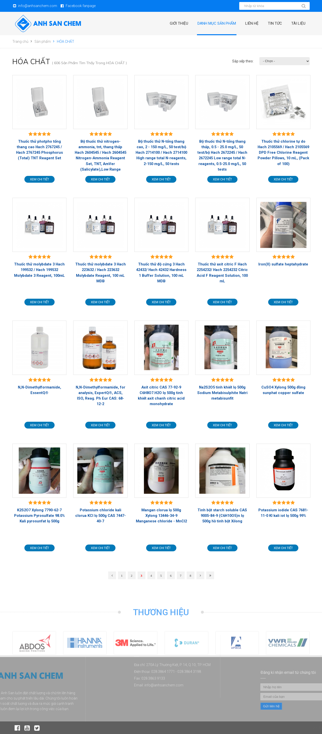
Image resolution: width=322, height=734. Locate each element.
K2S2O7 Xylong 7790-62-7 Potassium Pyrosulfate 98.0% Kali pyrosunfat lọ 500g (39, 515)
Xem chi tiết (39, 179)
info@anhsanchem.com (37, 6)
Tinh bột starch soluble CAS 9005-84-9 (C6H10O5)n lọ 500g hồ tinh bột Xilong (222, 515)
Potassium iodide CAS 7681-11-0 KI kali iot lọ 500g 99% (283, 513)
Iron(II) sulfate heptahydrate (283, 264)
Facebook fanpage (81, 6)
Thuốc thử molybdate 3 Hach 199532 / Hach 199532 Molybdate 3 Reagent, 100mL (39, 270)
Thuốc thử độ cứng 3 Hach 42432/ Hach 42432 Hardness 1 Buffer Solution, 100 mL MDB (161, 272)
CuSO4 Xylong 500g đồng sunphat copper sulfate (283, 390)
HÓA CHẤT (65, 42)
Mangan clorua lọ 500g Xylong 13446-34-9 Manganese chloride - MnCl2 (161, 515)
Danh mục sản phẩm (216, 23)
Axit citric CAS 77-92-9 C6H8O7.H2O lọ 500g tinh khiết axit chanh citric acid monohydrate (161, 395)
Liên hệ (252, 23)
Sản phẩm (42, 42)
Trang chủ (20, 42)
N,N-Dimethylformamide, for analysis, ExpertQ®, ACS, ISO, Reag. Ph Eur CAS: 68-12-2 (100, 395)
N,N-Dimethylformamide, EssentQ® (39, 390)
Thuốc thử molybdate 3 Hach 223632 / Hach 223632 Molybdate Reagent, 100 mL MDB (100, 272)
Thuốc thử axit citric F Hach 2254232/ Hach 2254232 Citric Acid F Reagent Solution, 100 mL (222, 272)
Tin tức (275, 23)
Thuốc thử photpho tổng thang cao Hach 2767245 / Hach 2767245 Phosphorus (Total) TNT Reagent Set (39, 150)
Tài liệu (298, 23)
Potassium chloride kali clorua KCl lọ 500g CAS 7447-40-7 (100, 515)
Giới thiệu (179, 23)
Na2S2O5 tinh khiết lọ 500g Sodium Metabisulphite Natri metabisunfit (222, 393)
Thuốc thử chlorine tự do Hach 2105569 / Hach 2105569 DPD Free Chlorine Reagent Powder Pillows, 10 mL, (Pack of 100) (283, 152)
